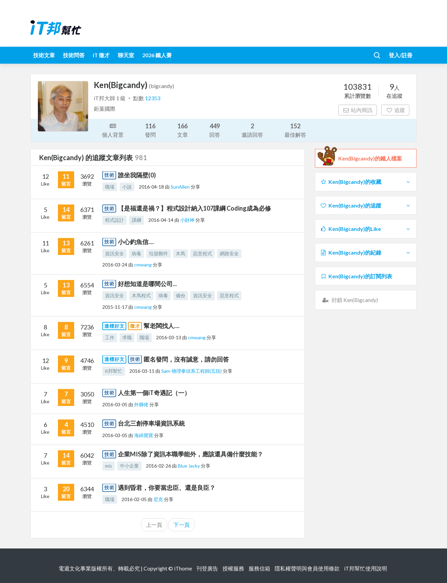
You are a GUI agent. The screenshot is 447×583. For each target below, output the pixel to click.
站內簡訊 (358, 110)
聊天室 (126, 55)
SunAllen (181, 187)
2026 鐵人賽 (157, 55)
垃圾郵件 (158, 253)
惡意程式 (202, 253)
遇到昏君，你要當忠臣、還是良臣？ (166, 487)
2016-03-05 (114, 404)
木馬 (180, 253)
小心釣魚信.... (136, 241)
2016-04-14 (160, 220)
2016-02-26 (158, 466)
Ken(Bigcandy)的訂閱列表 (356, 276)
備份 (180, 295)
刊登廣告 (207, 568)
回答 (214, 130)
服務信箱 (259, 568)
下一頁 (181, 524)
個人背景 (113, 130)
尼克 (158, 499)
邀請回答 (252, 130)
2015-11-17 (114, 307)
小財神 (187, 220)
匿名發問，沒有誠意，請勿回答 (186, 359)
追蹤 (395, 110)
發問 (150, 130)
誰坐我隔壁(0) (137, 175)
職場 (109, 187)
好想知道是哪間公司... (147, 283)
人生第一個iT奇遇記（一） (154, 392)
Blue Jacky (189, 466)
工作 (109, 337)
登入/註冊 (400, 55)
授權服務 (233, 568)
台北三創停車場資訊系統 (151, 423)
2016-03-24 (114, 264)
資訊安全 (114, 253)
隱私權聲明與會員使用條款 (307, 568)
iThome (183, 568)
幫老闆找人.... (161, 325)
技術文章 (44, 55)
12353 (152, 98)
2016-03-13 (168, 337)
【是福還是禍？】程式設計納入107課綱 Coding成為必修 (194, 208)
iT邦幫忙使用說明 (365, 568)
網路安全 (229, 253)
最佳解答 (295, 130)
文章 (182, 130)
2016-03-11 (141, 371)
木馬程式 (141, 295)
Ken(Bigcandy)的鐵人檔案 (370, 158)
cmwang (143, 264)
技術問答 (74, 55)
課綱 (136, 220)
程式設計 (114, 220)
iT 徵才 (101, 55)
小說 (127, 187)
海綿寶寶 (144, 435)
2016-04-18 (151, 187)
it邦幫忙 (113, 371)
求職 (127, 337)
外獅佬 (141, 404)
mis (108, 466)
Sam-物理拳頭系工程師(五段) (192, 371)
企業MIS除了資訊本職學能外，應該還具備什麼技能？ (190, 454)
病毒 (136, 253)
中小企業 (129, 466)
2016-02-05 (134, 499)
